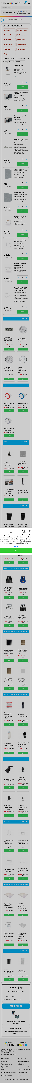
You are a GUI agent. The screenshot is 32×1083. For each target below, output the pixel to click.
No (27, 543)
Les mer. (16, 546)
